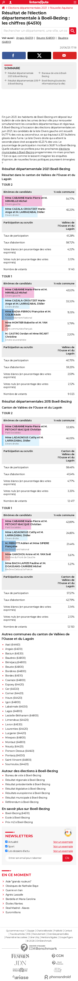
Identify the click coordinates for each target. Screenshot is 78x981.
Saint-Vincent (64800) (18, 759)
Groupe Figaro (66, 937)
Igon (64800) (12, 702)
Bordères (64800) (15, 671)
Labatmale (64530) (16, 706)
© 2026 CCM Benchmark (39, 941)
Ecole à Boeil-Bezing (17, 817)
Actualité (11, 842)
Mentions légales (49, 937)
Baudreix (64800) (15, 657)
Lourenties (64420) (16, 728)
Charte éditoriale (44, 931)
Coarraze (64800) (15, 680)
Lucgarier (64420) (15, 733)
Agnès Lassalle (14, 894)
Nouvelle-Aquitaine (61, 7)
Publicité (58, 931)
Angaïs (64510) (24, 38)
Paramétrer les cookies (16, 937)
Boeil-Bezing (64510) (17, 813)
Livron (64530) (13, 724)
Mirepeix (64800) (15, 737)
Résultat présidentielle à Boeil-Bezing (27, 784)
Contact (68, 931)
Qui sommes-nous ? (16, 931)
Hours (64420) (13, 697)
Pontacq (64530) (15, 755)
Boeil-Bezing (48, 80)
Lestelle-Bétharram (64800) (21, 715)
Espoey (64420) (14, 684)
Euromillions (13, 912)
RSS (28, 934)
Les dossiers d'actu (17, 851)
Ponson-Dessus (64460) (19, 750)
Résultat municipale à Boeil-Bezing (26, 797)
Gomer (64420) (14, 693)
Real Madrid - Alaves (17, 908)
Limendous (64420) (17, 719)
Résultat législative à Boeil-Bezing (25, 788)
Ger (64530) (12, 688)
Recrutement (39, 934)
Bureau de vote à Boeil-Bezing (23, 775)
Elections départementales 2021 (27, 7)
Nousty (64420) (14, 746)
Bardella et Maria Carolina (21, 899)
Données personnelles (58, 934)
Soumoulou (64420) (17, 764)
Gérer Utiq (34, 937)
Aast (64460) (12, 644)
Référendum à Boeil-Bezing (21, 802)
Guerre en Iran (14, 890)
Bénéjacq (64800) (15, 662)
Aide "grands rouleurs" (18, 881)
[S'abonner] (39, 858)
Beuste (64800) (45, 38)
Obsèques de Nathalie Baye (22, 885)
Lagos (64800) (13, 711)
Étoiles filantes (14, 903)
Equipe (31, 931)
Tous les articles (17, 934)
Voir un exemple (63, 842)
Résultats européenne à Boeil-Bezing (27, 793)
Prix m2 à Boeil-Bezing (19, 822)
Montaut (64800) (15, 742)
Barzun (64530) (14, 653)
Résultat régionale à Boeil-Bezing (25, 780)
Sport (9, 846)
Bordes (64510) (14, 675)
